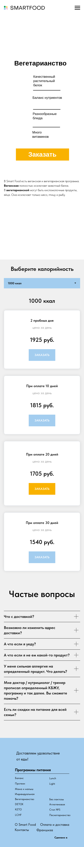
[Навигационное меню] (77, 8)
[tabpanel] (42, 435)
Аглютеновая (57, 804)
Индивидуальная (25, 794)
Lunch (52, 778)
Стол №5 (54, 809)
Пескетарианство (59, 815)
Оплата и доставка (54, 824)
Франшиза (44, 830)
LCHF (18, 814)
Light (52, 783)
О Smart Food (25, 824)
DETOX (19, 804)
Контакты (22, 830)
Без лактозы (56, 799)
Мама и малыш (24, 788)
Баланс (19, 778)
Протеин (20, 783)
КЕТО (18, 809)
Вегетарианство (24, 799)
